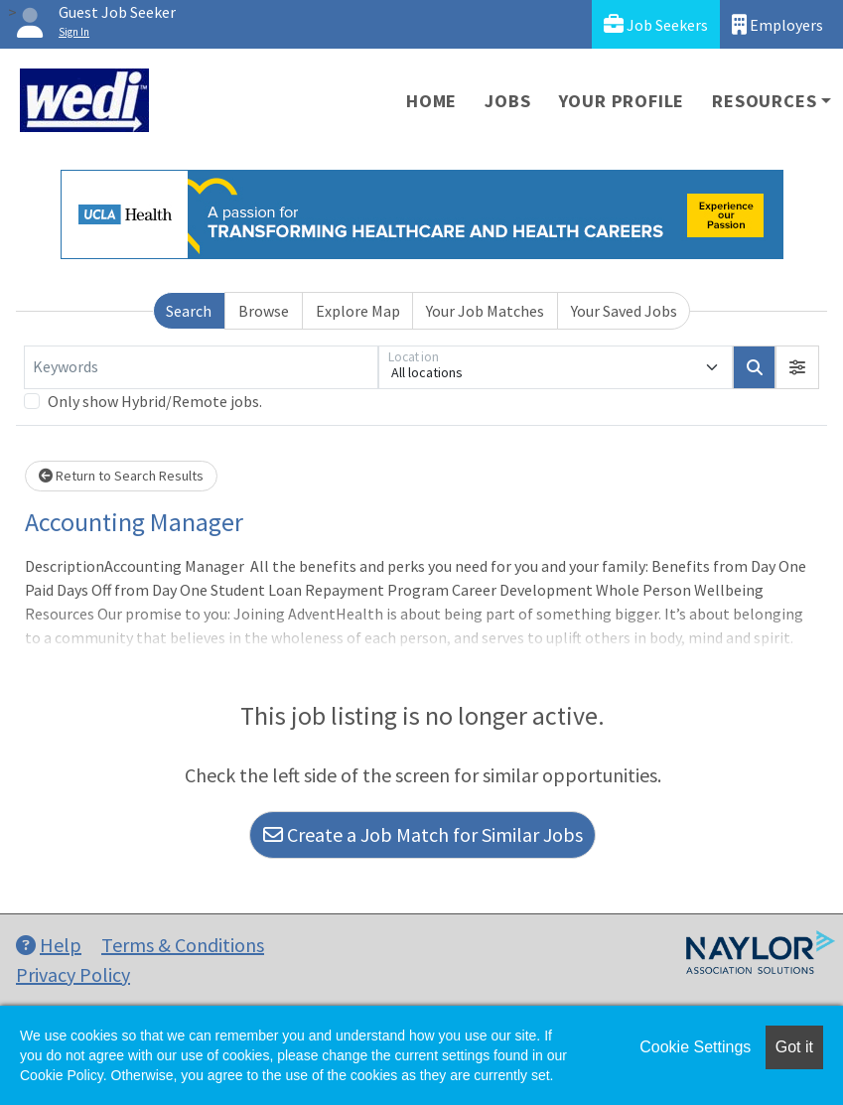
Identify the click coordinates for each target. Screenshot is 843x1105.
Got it (794, 1046)
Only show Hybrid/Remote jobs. (155, 401)
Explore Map (358, 311)
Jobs (507, 100)
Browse (263, 311)
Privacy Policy (73, 974)
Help (48, 944)
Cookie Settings (695, 1046)
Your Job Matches (485, 311)
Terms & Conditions (182, 944)
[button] (797, 367)
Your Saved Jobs (624, 311)
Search (188, 311)
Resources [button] (764, 100)
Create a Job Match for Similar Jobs (423, 834)
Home (431, 100)
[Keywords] (201, 367)
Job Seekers (656, 24)
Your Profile (622, 100)
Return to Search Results (121, 475)
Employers (777, 24)
